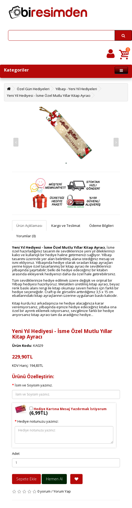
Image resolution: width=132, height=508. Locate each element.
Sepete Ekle (26, 478)
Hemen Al (54, 478)
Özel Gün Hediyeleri (33, 88)
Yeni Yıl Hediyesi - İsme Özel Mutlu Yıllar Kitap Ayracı (48, 95)
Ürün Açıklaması (29, 225)
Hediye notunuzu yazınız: (38, 421)
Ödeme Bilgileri (101, 225)
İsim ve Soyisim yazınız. (34, 385)
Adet (16, 453)
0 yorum (44, 491)
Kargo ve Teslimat (65, 225)
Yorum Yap (62, 491)
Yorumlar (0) (26, 236)
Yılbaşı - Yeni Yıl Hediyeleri (76, 88)
